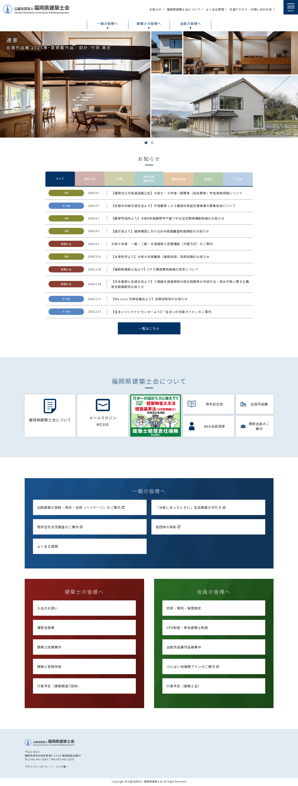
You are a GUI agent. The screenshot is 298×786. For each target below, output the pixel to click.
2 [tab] (152, 143)
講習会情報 (178, 179)
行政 (119, 179)
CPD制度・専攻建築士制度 (187, 628)
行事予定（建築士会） (184, 686)
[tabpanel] (149, 84)
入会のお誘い (47, 609)
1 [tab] (146, 143)
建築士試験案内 (49, 648)
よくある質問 (47, 547)
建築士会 (90, 179)
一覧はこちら (149, 330)
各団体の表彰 (168, 527)
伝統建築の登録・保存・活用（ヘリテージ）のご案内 (81, 508)
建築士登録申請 (49, 667)
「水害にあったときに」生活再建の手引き (191, 508)
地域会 (208, 179)
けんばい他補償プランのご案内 (193, 667)
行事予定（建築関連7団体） (59, 686)
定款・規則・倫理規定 (184, 609)
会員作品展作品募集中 (184, 648)
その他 (238, 179)
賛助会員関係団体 (149, 180)
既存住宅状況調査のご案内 (60, 527)
